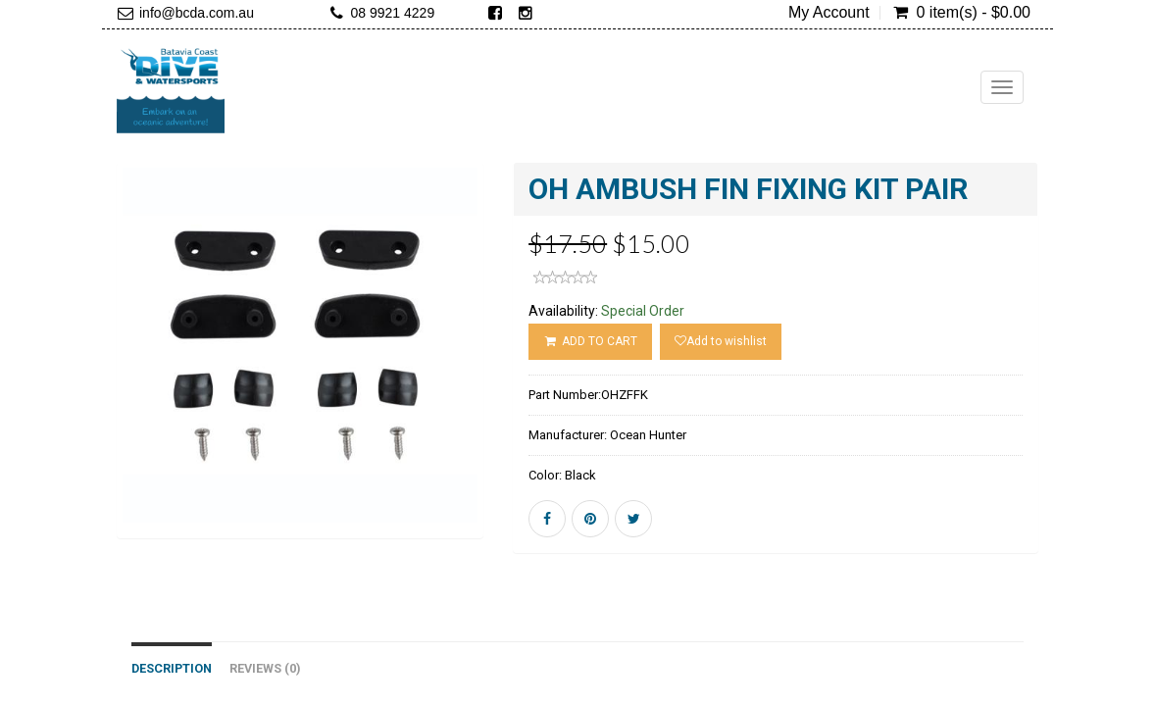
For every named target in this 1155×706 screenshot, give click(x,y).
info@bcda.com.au (196, 13)
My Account (829, 13)
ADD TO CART (589, 341)
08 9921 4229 (393, 13)
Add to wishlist (721, 341)
